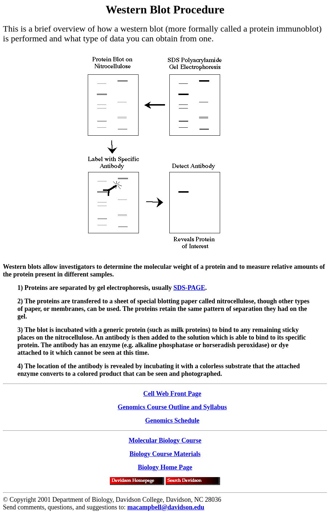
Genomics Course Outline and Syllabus (172, 407)
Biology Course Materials (165, 453)
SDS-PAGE (189, 287)
